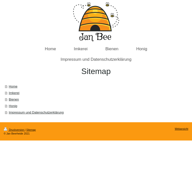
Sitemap (31, 129)
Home (13, 86)
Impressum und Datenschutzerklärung (36, 112)
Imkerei (14, 93)
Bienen (14, 99)
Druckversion (14, 129)
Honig (13, 106)
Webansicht (181, 129)
